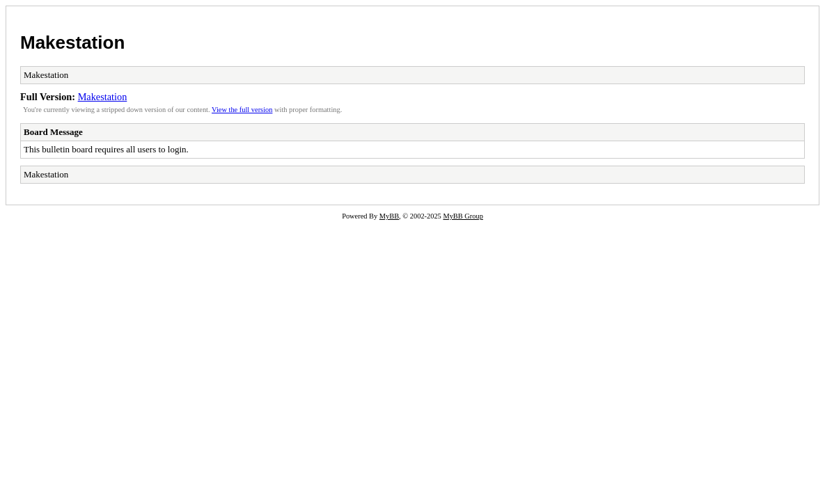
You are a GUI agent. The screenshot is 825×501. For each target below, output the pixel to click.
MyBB (389, 216)
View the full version (242, 109)
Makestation (72, 42)
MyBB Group (462, 216)
